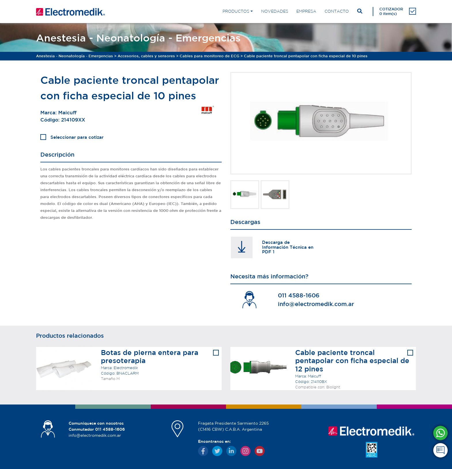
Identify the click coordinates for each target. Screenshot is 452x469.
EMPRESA (306, 11)
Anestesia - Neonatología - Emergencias (74, 56)
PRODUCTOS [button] (236, 11)
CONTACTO (337, 11)
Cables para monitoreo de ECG (209, 56)
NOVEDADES (274, 11)
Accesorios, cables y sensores (146, 56)
